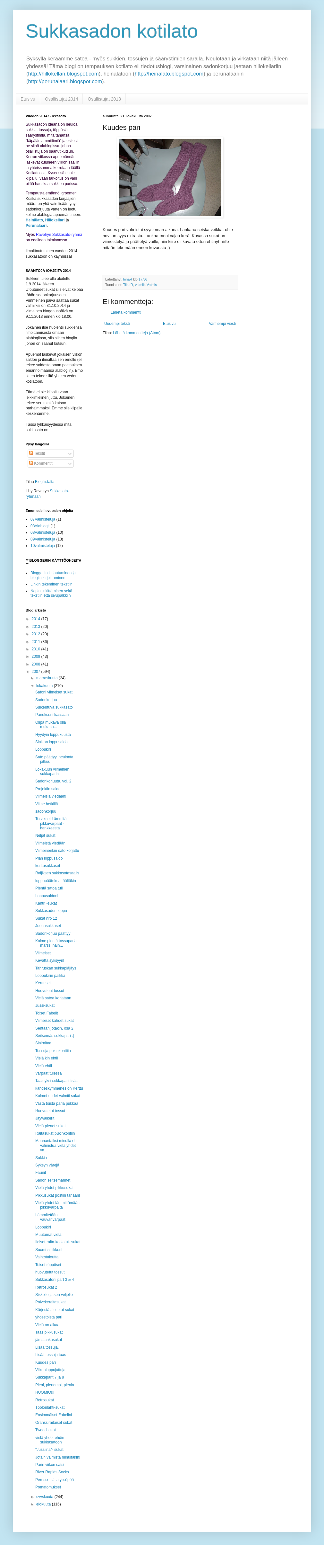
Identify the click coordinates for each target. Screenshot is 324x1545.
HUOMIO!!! (44, 1392)
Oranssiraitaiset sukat (53, 1422)
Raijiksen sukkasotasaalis (57, 873)
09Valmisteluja (42, 539)
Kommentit (41, 463)
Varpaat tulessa (48, 1073)
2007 (36, 671)
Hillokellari (55, 220)
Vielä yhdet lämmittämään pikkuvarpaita (57, 1205)
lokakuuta (45, 685)
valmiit (140, 285)
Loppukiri (43, 749)
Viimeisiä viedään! (50, 796)
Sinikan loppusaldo (51, 742)
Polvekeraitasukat (50, 1302)
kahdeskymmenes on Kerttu (59, 1088)
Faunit (40, 1172)
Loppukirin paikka (50, 975)
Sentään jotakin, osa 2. (54, 1028)
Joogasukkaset (48, 926)
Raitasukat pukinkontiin (55, 1133)
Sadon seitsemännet (52, 1180)
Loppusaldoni (46, 896)
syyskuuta (45, 1497)
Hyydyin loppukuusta (53, 734)
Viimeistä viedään (50, 843)
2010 (36, 649)
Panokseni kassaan (52, 714)
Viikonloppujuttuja (50, 1370)
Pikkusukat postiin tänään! (57, 1195)
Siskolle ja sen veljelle (54, 1294)
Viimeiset (43, 953)
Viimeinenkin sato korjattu (57, 850)
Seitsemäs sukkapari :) (54, 1035)
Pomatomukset (48, 1487)
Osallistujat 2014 (61, 99)
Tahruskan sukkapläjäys (55, 968)
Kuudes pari (45, 1362)
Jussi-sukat (45, 1005)
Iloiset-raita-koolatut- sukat (58, 1242)
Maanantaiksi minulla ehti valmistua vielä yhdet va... (57, 1145)
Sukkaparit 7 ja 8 (49, 1377)
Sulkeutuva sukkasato (54, 707)
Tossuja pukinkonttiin (53, 1051)
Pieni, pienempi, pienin (54, 1385)
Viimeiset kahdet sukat (54, 1020)
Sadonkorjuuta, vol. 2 (53, 781)
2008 (36, 664)
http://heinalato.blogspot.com (169, 74)
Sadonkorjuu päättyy (52, 933)
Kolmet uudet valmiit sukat (57, 1096)
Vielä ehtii (43, 1066)
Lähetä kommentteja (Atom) (136, 333)
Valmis (152, 285)
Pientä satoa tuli (49, 888)
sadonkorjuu (45, 811)
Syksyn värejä (47, 1165)
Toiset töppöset (48, 1265)
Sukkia (41, 1158)
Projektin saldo (48, 789)
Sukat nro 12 (46, 918)
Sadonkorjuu (46, 700)
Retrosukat (44, 1400)
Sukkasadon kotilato (112, 31)
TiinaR (128, 285)
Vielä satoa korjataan (53, 998)
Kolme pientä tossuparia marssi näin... (56, 943)
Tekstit (37, 453)
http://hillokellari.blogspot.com (63, 74)
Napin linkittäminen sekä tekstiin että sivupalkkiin (51, 593)
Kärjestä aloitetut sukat (54, 1310)
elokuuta (44, 1504)
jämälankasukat (48, 1339)
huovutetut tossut (49, 1272)
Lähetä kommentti (126, 312)
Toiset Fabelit (46, 1013)
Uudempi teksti (117, 323)
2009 (36, 656)
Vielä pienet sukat (50, 1126)
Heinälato (34, 220)
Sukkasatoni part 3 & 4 (54, 1279)
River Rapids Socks (52, 1472)
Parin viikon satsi (49, 1464)
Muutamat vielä (48, 1234)
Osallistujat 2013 (104, 99)
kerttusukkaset (47, 865)
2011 (36, 641)
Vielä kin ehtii (46, 1058)
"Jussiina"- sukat (49, 1449)
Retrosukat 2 (46, 1287)
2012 (36, 634)
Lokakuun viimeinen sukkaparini (52, 771)
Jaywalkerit (44, 1118)
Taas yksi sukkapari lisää (56, 1080)
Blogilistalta (45, 481)
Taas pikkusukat (49, 1332)
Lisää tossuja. (47, 1347)
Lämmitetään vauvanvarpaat (50, 1217)
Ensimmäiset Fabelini (53, 1415)
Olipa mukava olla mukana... (50, 724)
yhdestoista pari (48, 1317)
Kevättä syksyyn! (49, 960)
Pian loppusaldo (49, 858)
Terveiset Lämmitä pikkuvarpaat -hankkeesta (50, 823)
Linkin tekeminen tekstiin (51, 584)
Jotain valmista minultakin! (57, 1457)
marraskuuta (47, 678)
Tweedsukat (45, 1430)
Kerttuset (43, 983)
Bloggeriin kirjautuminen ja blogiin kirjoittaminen (53, 575)
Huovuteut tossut (49, 990)
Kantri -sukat (46, 903)
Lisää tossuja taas (50, 1355)
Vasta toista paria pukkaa (56, 1103)
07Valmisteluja (42, 519)
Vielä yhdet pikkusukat (54, 1187)
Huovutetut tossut (50, 1111)
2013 (36, 626)
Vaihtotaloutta (47, 1257)
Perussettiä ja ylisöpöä (54, 1480)
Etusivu (28, 99)
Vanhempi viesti (222, 323)
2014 (36, 619)
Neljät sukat (45, 835)
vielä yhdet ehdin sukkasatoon (49, 1439)
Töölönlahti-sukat (49, 1407)
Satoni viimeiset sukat (53, 692)
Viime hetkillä (46, 804)
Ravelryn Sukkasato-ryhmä (59, 234)
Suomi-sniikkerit (49, 1249)
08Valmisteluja (42, 532)
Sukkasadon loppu (51, 910)
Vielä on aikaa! (48, 1325)
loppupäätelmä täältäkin (55, 881)
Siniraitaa (43, 1043)
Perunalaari (36, 225)
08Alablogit (39, 526)
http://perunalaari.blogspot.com (65, 81)
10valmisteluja (42, 545)
